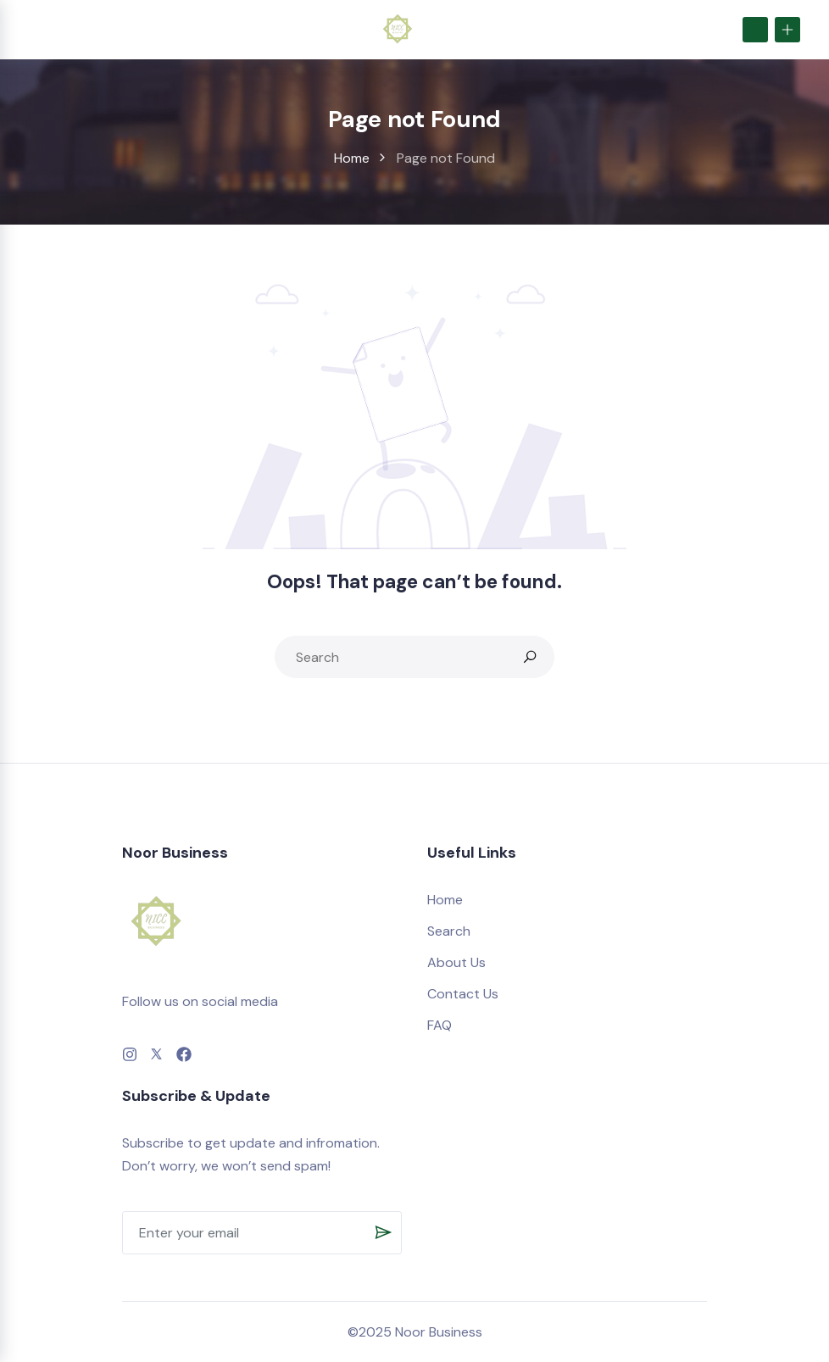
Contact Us (462, 994)
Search (448, 931)
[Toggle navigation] (33, 28)
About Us (456, 962)
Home (352, 158)
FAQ (439, 1025)
